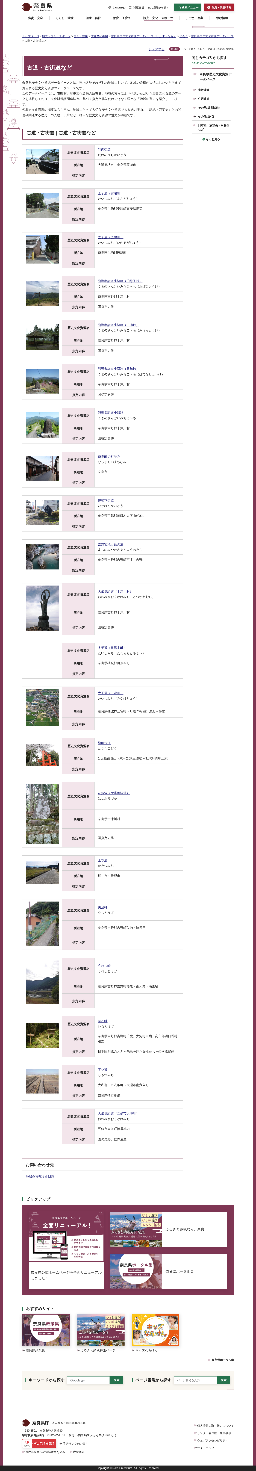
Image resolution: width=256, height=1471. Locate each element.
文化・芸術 (81, 36)
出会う (184, 36)
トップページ (30, 36)
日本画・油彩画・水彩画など (213, 127)
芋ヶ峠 (102, 1021)
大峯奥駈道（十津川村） (115, 591)
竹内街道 (104, 149)
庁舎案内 (78, 1452)
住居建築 (203, 98)
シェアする (156, 49)
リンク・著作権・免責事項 (214, 1433)
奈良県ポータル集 (222, 1359)
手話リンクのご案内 (75, 1443)
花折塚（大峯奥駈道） (114, 793)
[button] (117, 7)
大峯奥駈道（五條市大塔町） (118, 1113)
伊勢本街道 (106, 500)
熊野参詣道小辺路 (110, 412)
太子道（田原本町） (112, 647)
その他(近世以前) (209, 107)
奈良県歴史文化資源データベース (212, 36)
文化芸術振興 (99, 36)
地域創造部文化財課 (42, 1176)
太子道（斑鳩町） (110, 237)
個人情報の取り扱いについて (215, 1425)
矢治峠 (102, 907)
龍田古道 (104, 743)
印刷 (176, 49)
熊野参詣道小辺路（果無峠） (118, 369)
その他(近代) (206, 116)
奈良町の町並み (109, 456)
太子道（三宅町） (110, 693)
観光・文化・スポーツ (56, 36)
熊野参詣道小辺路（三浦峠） (118, 325)
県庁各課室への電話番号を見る (45, 1452)
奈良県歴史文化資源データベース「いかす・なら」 (143, 36)
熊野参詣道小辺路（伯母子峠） (120, 281)
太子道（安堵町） (110, 193)
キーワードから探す (47, 1380)
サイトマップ (205, 1447)
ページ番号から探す (153, 1380)
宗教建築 (203, 89)
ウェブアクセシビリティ (212, 1440)
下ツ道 (102, 1069)
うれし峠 (104, 965)
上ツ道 (102, 860)
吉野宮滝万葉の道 (110, 544)
